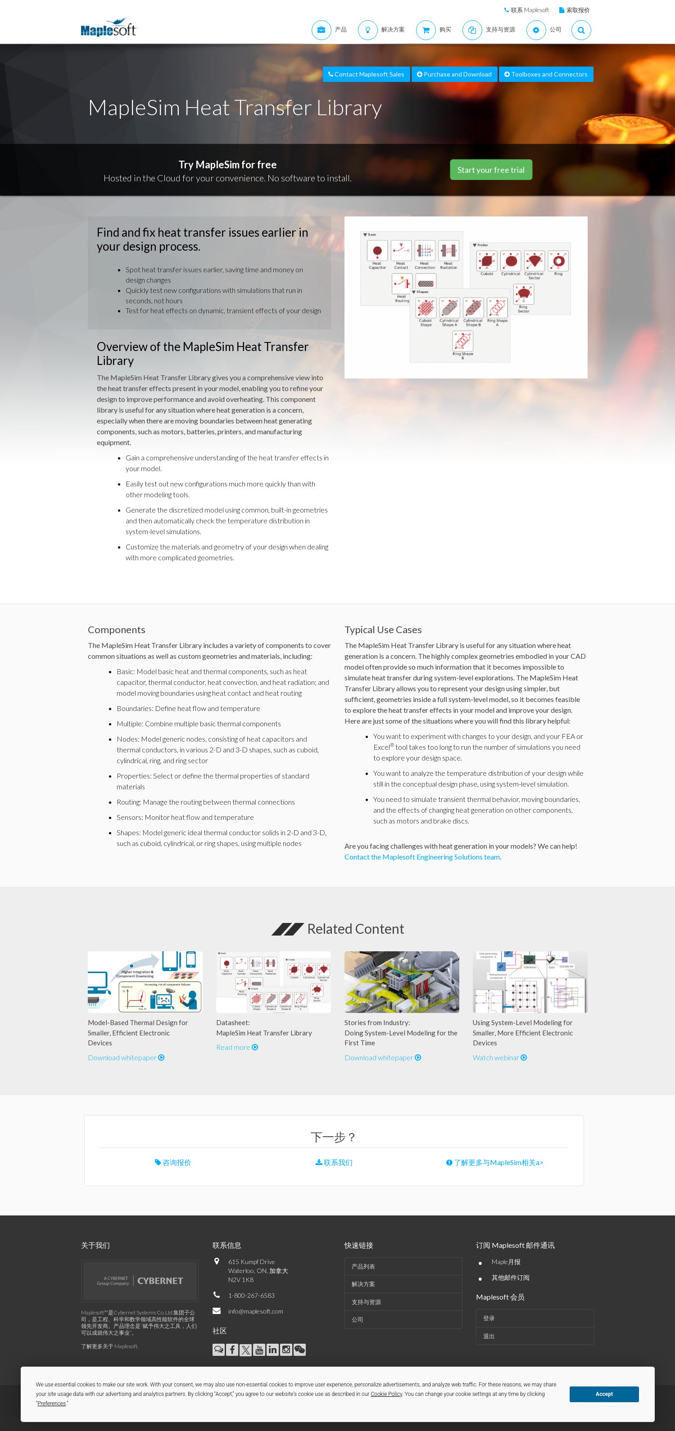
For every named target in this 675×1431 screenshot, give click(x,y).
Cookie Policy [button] (386, 1394)
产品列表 (363, 1266)
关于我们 (95, 1245)
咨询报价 (173, 1162)
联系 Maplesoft (530, 10)
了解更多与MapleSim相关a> (495, 1162)
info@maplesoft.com (255, 1311)
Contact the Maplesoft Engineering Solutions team (422, 856)
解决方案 (363, 1283)
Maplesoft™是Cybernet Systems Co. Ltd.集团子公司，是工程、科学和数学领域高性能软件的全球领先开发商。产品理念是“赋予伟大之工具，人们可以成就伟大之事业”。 (139, 1322)
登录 (489, 1318)
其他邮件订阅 (511, 1277)
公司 (357, 1319)
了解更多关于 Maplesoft (109, 1346)
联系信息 (227, 1245)
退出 (489, 1336)
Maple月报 (506, 1261)
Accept (604, 1394)
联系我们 (334, 1162)
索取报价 (578, 10)
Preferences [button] (51, 1403)
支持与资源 (366, 1301)
